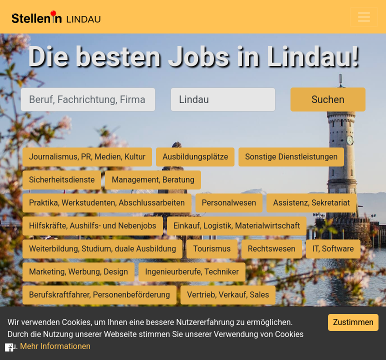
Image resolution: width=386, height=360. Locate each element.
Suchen (328, 100)
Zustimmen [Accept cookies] (353, 322)
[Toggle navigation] (364, 17)
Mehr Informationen (55, 346)
